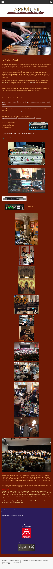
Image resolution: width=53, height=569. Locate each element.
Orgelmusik (32, 82)
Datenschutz (45, 560)
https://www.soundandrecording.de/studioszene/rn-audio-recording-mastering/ (22, 118)
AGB (9, 560)
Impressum (4, 560)
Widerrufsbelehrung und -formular (18, 560)
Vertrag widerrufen (15, 562)
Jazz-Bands (5, 82)
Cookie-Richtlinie (5, 562)
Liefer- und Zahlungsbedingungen (34, 560)
